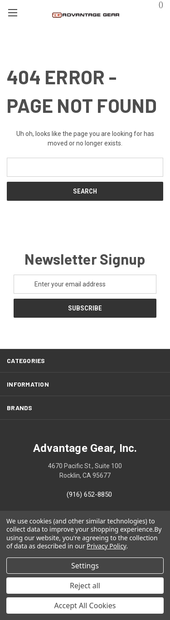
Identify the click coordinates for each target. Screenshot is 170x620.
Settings (85, 566)
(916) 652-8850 (89, 494)
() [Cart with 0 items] (156, 4)
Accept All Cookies (85, 605)
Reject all (85, 586)
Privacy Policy (106, 546)
